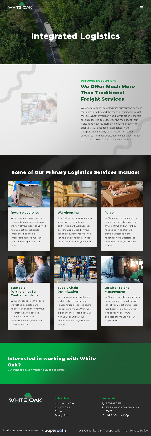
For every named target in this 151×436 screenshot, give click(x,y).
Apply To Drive (62, 407)
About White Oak (64, 403)
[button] (141, 7)
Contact (58, 411)
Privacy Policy (62, 415)
